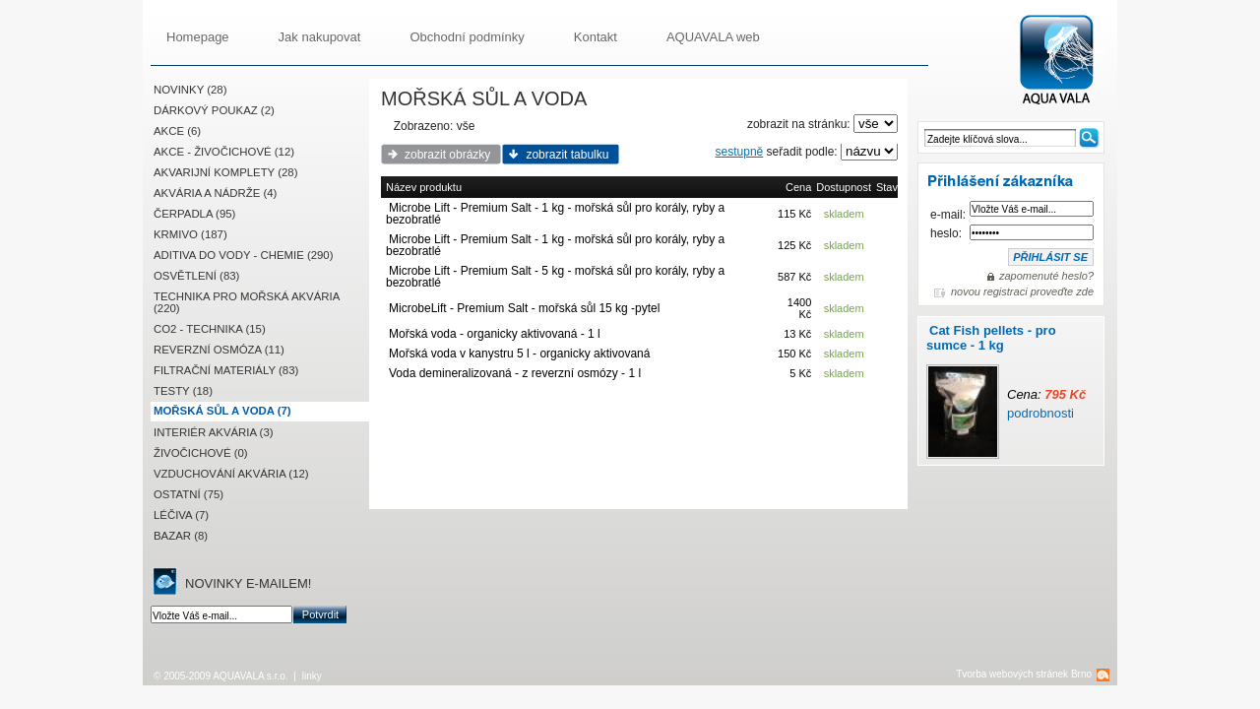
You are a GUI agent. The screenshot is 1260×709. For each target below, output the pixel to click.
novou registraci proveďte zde (1022, 291)
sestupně (740, 152)
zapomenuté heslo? (1046, 276)
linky (312, 676)
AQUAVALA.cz (1064, 60)
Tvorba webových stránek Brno (1024, 674)
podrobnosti (1040, 413)
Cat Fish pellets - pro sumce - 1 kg (991, 338)
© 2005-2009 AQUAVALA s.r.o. (221, 676)
